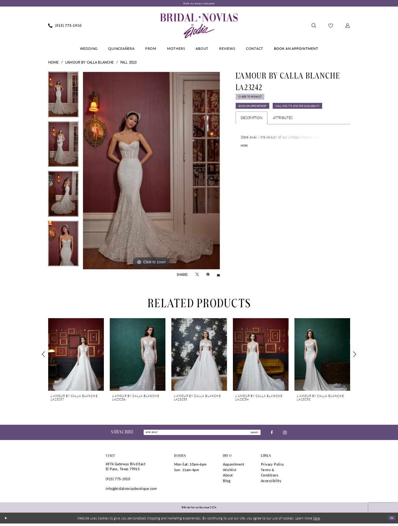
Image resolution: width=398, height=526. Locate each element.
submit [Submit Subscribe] (252, 434)
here (316, 520)
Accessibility (271, 483)
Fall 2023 (128, 63)
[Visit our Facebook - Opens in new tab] (271, 434)
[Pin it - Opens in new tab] (208, 276)
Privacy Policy (272, 466)
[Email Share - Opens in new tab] (218, 276)
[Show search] (313, 27)
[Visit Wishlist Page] (330, 26)
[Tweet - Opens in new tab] (197, 276)
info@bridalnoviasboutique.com (131, 491)
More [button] (245, 166)
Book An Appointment (259, 113)
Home (53, 63)
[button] (347, 27)
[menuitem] (65, 27)
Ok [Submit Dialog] (390, 520)
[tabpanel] (63, 97)
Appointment (233, 466)
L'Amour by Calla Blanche (89, 63)
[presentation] (76, 355)
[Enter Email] (202, 434)
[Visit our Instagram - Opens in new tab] (285, 434)
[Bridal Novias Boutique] (199, 26)
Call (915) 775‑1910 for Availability (270, 125)
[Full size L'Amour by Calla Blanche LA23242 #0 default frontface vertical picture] (151, 171)
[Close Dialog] (7, 520)
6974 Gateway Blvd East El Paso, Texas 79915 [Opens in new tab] (125, 469)
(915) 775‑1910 (118, 481)
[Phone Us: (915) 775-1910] (65, 27)
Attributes (282, 138)
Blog (226, 483)
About (228, 477)
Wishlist (229, 472)
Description (252, 138)
